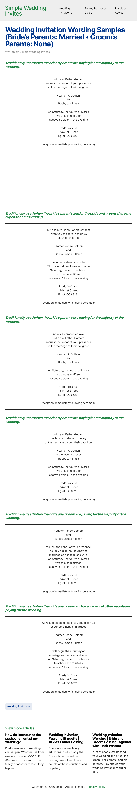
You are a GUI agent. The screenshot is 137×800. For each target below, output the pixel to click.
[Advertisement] (68, 180)
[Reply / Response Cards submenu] (110, 10)
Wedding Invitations (18, 706)
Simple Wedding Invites (26, 10)
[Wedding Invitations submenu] (81, 10)
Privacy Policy (96, 787)
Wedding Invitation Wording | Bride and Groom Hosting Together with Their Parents (111, 740)
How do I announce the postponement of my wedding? (23, 738)
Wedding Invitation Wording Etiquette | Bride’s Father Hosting (66, 738)
